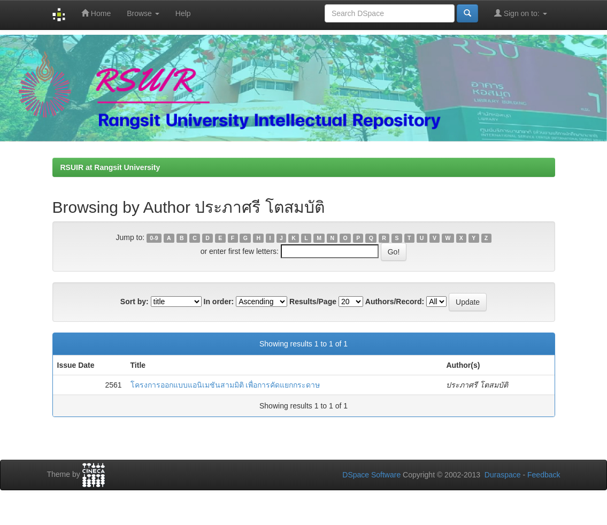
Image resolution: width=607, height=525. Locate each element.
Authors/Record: (394, 301)
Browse (143, 13)
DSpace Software (371, 474)
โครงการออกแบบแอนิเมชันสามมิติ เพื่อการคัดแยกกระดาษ (225, 385)
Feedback (543, 474)
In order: (219, 301)
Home (96, 13)
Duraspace (503, 474)
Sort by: (134, 301)
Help (183, 13)
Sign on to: (520, 13)
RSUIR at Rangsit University (110, 167)
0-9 (154, 238)
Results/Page (312, 301)
